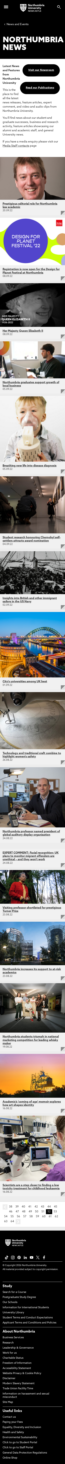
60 (44, 1216)
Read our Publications (40, 88)
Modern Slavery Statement (18, 1383)
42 (36, 1206)
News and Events (16, 24)
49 (30, 1211)
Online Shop (10, 1458)
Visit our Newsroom (41, 70)
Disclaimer (9, 1378)
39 (17, 1206)
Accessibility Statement (17, 1368)
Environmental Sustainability (20, 1437)
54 (5, 1216)
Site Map (8, 1402)
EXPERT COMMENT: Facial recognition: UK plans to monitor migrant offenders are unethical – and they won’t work (31, 856)
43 (42, 1206)
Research (8, 1343)
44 (49, 1206)
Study (7, 1286)
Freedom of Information (17, 1363)
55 (12, 1216)
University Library (13, 1312)
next (18, 1221)
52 (49, 1211)
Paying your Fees (13, 1422)
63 (5, 1221)
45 (55, 1206)
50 (36, 1211)
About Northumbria (19, 1331)
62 (56, 1216)
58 (31, 1216)
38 (10, 1206)
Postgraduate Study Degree (19, 1297)
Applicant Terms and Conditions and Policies (29, 1323)
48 (23, 1211)
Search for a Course (14, 1292)
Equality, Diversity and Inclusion (22, 1427)
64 (12, 1221)
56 (18, 1216)
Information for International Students (26, 1307)
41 (29, 1206)
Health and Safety (13, 1432)
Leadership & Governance (18, 1348)
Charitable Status (13, 1358)
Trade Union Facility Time (18, 1388)
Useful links (12, 1411)
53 (55, 1211)
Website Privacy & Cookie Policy (22, 1373)
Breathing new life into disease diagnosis (30, 465)
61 (50, 1216)
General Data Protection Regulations (25, 1453)
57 (24, 1216)
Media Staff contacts (16, 146)
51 (42, 1211)
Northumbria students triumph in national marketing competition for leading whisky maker (31, 1040)
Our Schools (10, 1302)
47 (17, 1211)
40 (23, 1206)
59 (37, 1216)
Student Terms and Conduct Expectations (28, 1317)
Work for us (10, 1353)
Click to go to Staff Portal (18, 1447)
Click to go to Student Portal (20, 1442)
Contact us (9, 1417)
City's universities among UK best (25, 681)
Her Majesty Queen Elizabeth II (23, 331)
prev (5, 1207)
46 (10, 1211)
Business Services (13, 1337)
